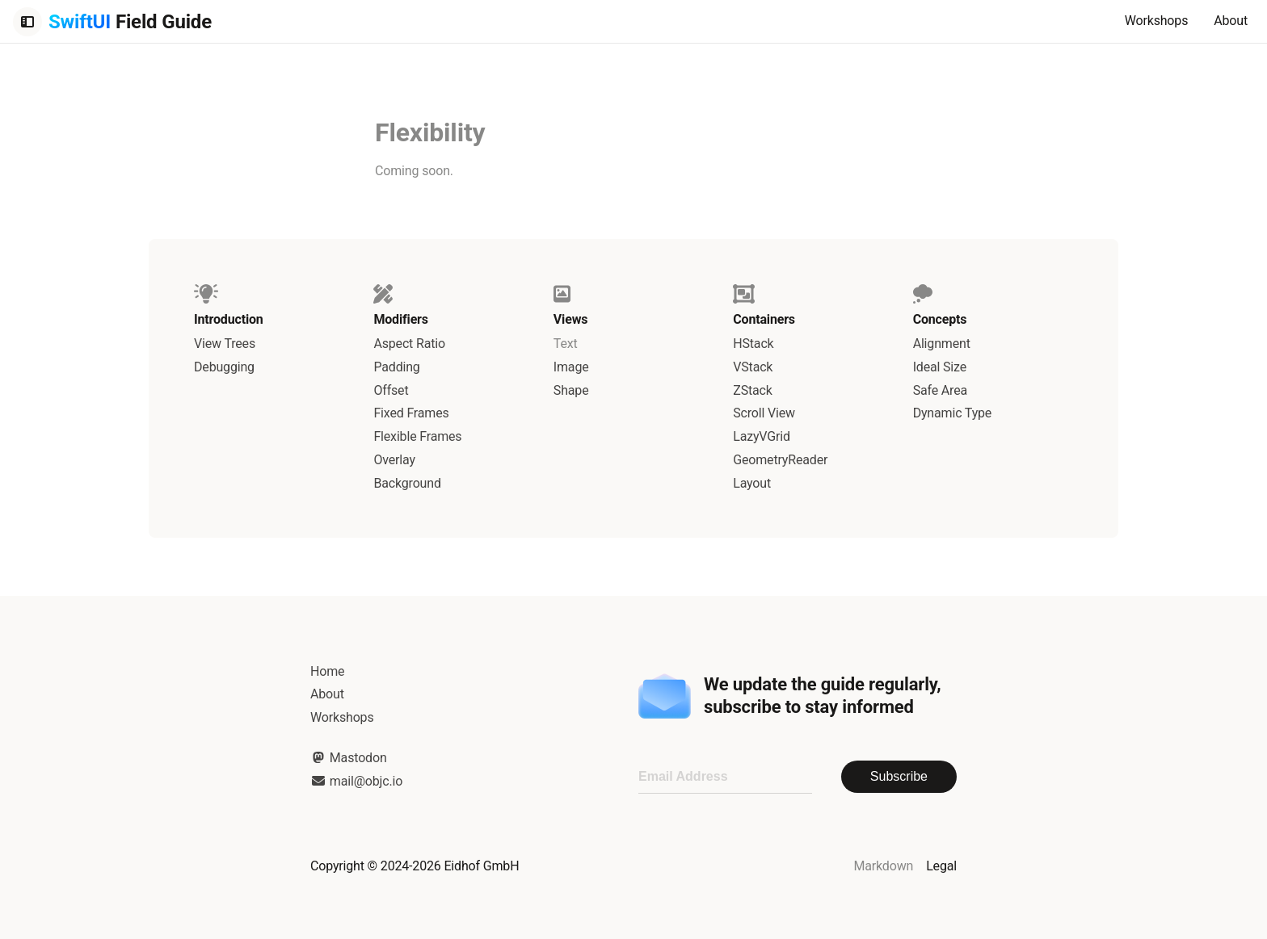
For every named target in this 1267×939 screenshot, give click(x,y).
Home (327, 671)
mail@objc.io (356, 781)
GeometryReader (780, 459)
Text (566, 343)
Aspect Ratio (409, 343)
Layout (752, 483)
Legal (941, 866)
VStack (752, 367)
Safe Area (940, 390)
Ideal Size (939, 367)
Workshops (1157, 20)
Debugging (224, 367)
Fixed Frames (410, 413)
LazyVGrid (761, 436)
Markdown (883, 866)
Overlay (394, 459)
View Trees (224, 343)
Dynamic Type (952, 413)
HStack (753, 343)
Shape (571, 390)
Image (571, 367)
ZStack (752, 390)
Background (406, 483)
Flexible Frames (417, 436)
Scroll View (764, 413)
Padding (396, 367)
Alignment (941, 343)
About (1231, 20)
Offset (390, 390)
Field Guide (130, 21)
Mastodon (348, 757)
